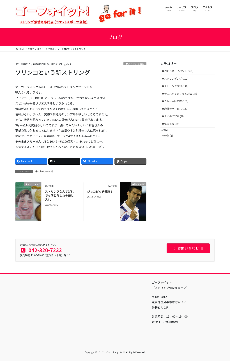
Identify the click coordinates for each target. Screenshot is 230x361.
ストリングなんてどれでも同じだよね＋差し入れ (59, 195)
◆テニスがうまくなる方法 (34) (179, 93)
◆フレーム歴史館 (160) (175, 101)
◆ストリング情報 (135, 63)
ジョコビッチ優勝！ (100, 191)
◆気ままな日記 (170, 123)
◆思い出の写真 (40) (173, 116)
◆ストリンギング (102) (175, 78)
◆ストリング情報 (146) (175, 86)
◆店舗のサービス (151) (175, 108)
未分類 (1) (167, 135)
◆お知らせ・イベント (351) (177, 71)
